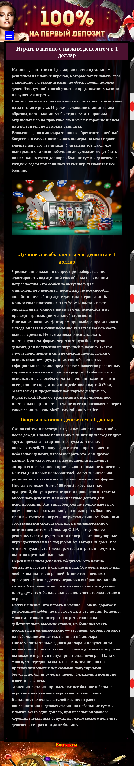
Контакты (66, 744)
